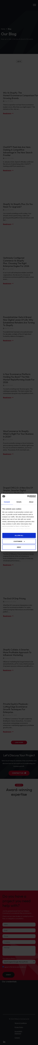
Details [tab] (19, 502)
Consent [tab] (7, 502)
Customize (19, 541)
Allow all (19, 535)
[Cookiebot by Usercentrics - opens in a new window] (27, 496)
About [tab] (31, 502)
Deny (19, 547)
